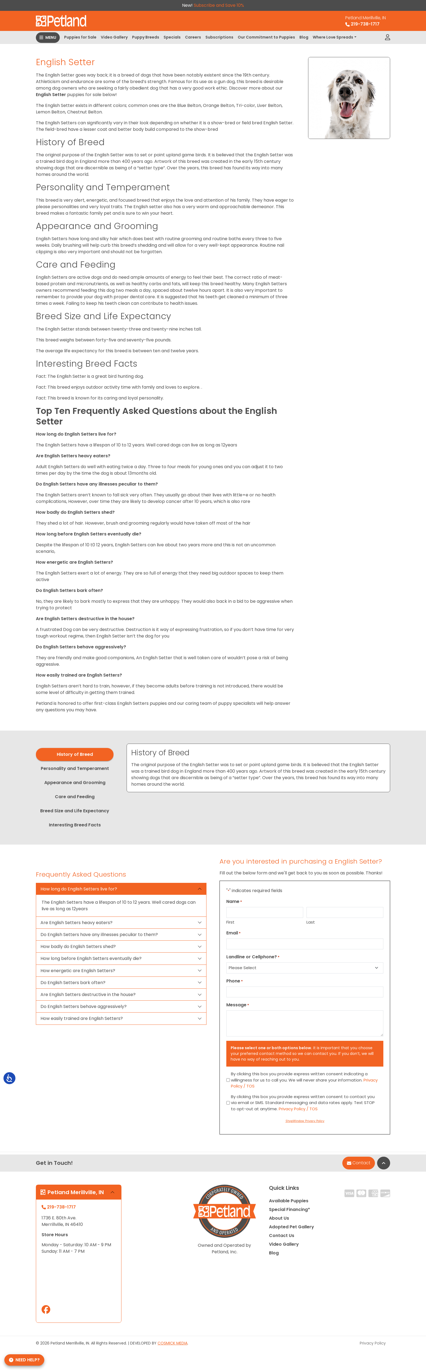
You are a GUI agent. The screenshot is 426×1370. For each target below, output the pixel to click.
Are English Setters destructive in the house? (88, 994)
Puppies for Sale (80, 37)
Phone (234, 981)
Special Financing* (289, 1209)
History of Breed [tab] (75, 754)
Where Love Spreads (333, 37)
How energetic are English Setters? (77, 971)
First (230, 922)
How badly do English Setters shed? (78, 946)
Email (233, 933)
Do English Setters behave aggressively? (83, 1006)
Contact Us (281, 1235)
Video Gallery (114, 37)
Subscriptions (219, 37)
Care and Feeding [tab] (75, 797)
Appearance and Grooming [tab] (74, 782)
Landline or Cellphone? (253, 957)
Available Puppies (288, 1201)
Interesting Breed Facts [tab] (75, 825)
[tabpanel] (258, 768)
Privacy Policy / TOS (298, 1109)
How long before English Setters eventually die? (91, 958)
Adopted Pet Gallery (291, 1227)
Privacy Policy (373, 1343)
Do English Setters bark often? (72, 982)
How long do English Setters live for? (78, 889)
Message (237, 1005)
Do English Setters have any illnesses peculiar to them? (99, 934)
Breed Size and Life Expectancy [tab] (74, 811)
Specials (172, 37)
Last (310, 922)
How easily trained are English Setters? (81, 1018)
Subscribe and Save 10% (219, 5)
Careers (193, 37)
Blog (303, 37)
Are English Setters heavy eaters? (76, 922)
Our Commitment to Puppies (266, 37)
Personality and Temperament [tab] (75, 768)
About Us (279, 1218)
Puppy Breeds (145, 37)
